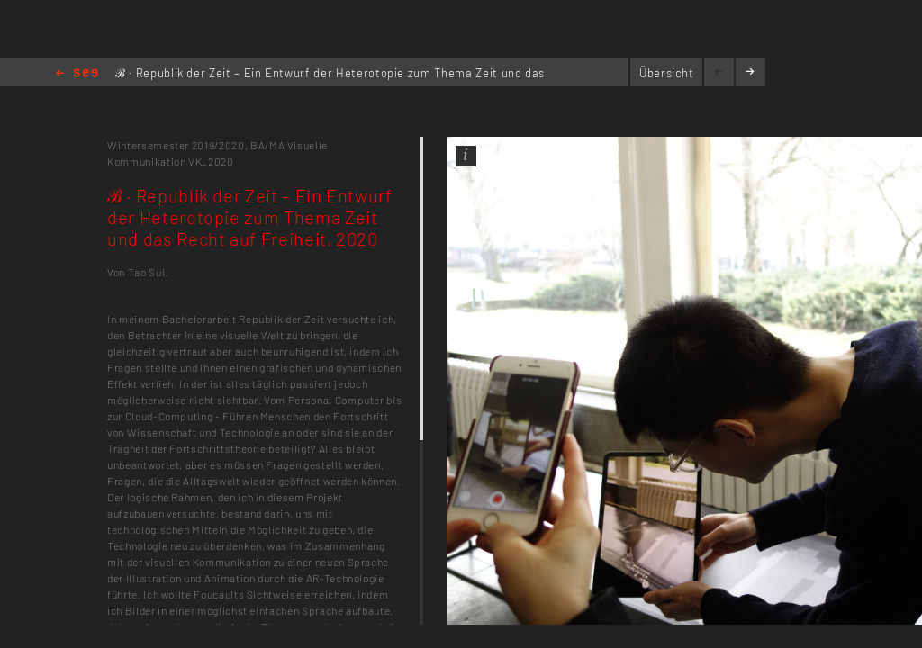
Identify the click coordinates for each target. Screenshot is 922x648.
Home (77, 74)
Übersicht (666, 73)
